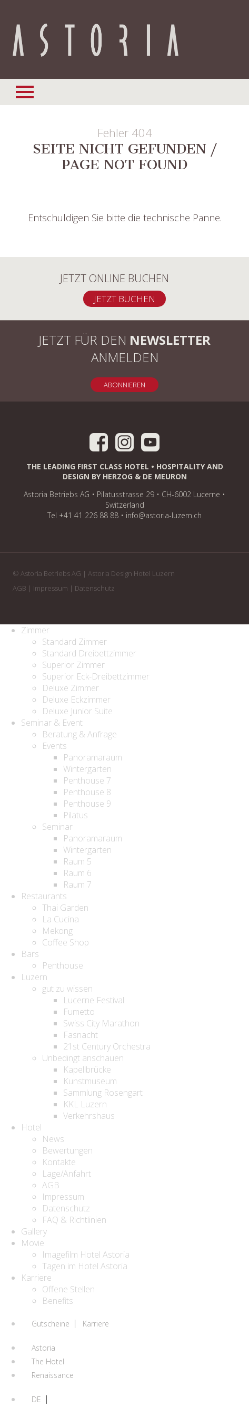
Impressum (50, 588)
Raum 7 (77, 884)
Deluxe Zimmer (70, 688)
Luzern (34, 977)
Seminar (57, 826)
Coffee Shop (65, 942)
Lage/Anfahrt (66, 1173)
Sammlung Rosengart (103, 1092)
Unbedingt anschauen (83, 1058)
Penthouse (62, 965)
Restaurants (44, 896)
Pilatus (75, 815)
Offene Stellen (68, 1289)
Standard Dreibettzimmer (89, 653)
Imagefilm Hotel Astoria (86, 1254)
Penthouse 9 (87, 803)
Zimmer (35, 630)
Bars (30, 954)
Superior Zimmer (73, 665)
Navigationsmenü (26, 90)
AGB (19, 588)
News (53, 1139)
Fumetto (79, 1011)
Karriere (36, 1277)
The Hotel (48, 1361)
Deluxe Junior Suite (77, 711)
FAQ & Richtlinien (74, 1220)
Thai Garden (65, 907)
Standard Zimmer (74, 641)
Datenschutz (95, 588)
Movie (32, 1243)
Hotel (31, 1127)
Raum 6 (77, 873)
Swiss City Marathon (101, 1023)
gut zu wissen (67, 988)
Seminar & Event (52, 722)
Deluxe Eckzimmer (76, 699)
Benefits (57, 1301)
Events (54, 746)
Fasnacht (80, 1035)
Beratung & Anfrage (79, 734)
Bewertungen (67, 1150)
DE (36, 1399)
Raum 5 (77, 861)
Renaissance (53, 1375)
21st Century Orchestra (107, 1046)
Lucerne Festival (93, 1000)
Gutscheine (50, 1324)
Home (95, 41)
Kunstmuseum (90, 1081)
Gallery (34, 1231)
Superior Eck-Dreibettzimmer (96, 676)
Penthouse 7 (87, 780)
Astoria (43, 1348)
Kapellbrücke (87, 1069)
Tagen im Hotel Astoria (84, 1266)
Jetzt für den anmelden (124, 348)
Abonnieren (124, 384)
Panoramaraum (92, 757)
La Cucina (60, 919)
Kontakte (59, 1162)
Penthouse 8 (87, 792)
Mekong (57, 931)
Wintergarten (87, 769)
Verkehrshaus (89, 1116)
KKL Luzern (85, 1104)
